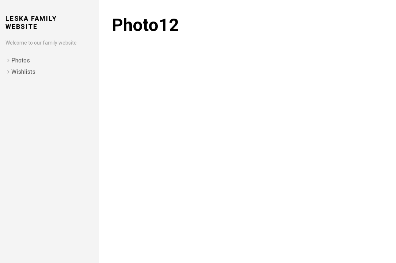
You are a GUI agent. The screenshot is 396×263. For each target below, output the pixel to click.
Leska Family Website (31, 22)
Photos (20, 60)
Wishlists (23, 71)
